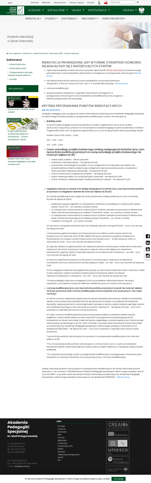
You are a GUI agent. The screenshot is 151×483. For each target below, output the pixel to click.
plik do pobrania (51, 110)
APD (59, 434)
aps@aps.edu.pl (22, 466)
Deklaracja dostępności (69, 454)
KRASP (60, 449)
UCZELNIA (35, 10)
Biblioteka (46, 2)
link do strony (121, 83)
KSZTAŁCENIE (57, 10)
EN (10, 3)
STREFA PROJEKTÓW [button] (113, 18)
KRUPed (128, 10)
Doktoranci (27, 53)
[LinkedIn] (148, 242)
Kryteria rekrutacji (71, 53)
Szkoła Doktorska (40, 53)
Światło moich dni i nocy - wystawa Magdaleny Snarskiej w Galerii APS (21, 161)
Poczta (61, 437)
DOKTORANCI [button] (68, 18)
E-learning (62, 443)
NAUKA (77, 10)
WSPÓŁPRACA (97, 10)
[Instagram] (148, 255)
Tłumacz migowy (76, 2)
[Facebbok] (148, 236)
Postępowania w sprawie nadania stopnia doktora (20, 74)
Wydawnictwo (60, 2)
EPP (59, 460)
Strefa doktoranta (17, 68)
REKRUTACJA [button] (33, 18)
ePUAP (60, 457)
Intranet (61, 451)
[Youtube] (148, 249)
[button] (36, 10)
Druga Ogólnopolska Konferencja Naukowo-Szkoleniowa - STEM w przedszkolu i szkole (18, 135)
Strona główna (14, 53)
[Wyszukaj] (122, 2)
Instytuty (62, 429)
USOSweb (35, 2)
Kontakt (90, 2)
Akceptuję (118, 478)
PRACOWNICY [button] (89, 18)
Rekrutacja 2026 (56, 53)
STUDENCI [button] (50, 18)
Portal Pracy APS (65, 446)
